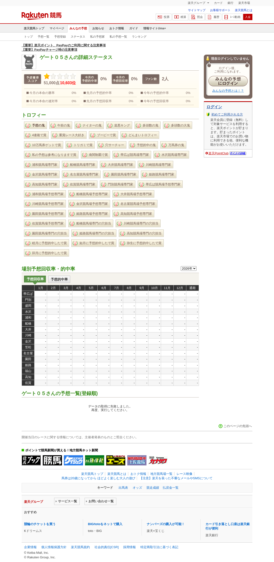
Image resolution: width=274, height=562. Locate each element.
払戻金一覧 (171, 487)
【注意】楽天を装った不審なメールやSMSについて (176, 478)
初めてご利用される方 (227, 114)
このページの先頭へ (237, 426)
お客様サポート (220, 10)
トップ (28, 36)
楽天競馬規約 (80, 547)
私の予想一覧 (118, 36)
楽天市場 (244, 3)
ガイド (133, 28)
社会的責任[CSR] (106, 547)
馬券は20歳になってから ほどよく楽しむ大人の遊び (98, 478)
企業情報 (30, 547)
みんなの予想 (78, 28)
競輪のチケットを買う (40, 524)
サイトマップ (197, 10)
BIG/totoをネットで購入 (105, 524)
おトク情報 (116, 28)
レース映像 (184, 474)
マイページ (57, 28)
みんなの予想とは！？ (228, 90)
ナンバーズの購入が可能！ (166, 524)
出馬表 (123, 487)
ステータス (78, 36)
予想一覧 (43, 36)
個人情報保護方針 (54, 547)
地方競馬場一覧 (161, 474)
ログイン (214, 107)
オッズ (137, 487)
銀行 (230, 3)
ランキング (139, 36)
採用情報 (129, 547)
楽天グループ (197, 3)
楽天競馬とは (243, 10)
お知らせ (98, 28)
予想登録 (60, 36)
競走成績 (152, 487)
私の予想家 (97, 36)
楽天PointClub (218, 153)
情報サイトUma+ (154, 28)
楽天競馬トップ (34, 28)
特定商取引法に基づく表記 (159, 547)
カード (218, 3)
